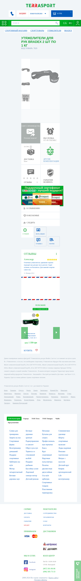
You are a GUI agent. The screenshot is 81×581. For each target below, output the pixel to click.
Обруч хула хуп (32, 448)
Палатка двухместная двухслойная (47, 468)
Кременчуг (64, 397)
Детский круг (63, 465)
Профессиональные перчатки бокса (48, 444)
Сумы (69, 394)
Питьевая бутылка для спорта (47, 434)
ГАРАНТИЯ (27, 521)
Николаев (64, 390)
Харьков (13, 390)
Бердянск (67, 400)
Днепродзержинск (42, 397)
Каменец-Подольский (20, 403)
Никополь (57, 400)
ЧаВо (58, 419)
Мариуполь (8, 394)
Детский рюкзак (32, 479)
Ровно (18, 397)
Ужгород (7, 403)
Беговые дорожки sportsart (29, 434)
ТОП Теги (35, 419)
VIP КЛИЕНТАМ (48, 517)
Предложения (13, 423)
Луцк (38, 400)
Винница (18, 394)
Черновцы (54, 397)
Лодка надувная (64, 448)
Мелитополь (47, 400)
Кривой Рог (54, 390)
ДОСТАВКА (28, 513)
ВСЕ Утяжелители (40, 309)
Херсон (25, 394)
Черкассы (52, 394)
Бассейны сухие (32, 469)
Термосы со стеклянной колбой (30, 455)
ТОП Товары (47, 419)
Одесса (21, 390)
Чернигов (43, 394)
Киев (5, 390)
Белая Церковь (29, 400)
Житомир (61, 394)
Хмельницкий (9, 397)
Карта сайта (53, 578)
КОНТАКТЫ (47, 525)
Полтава (34, 394)
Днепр (28, 390)
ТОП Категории (14, 419)
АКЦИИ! (22, 14)
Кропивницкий (28, 397)
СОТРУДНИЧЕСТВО (49, 513)
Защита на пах (15, 438)
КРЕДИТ (26, 525)
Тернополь (17, 400)
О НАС (45, 521)
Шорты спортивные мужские (63, 441)
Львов (35, 390)
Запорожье (43, 390)
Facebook (29, 562)
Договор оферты (40, 580)
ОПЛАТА (27, 517)
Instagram (30, 569)
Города (26, 419)
